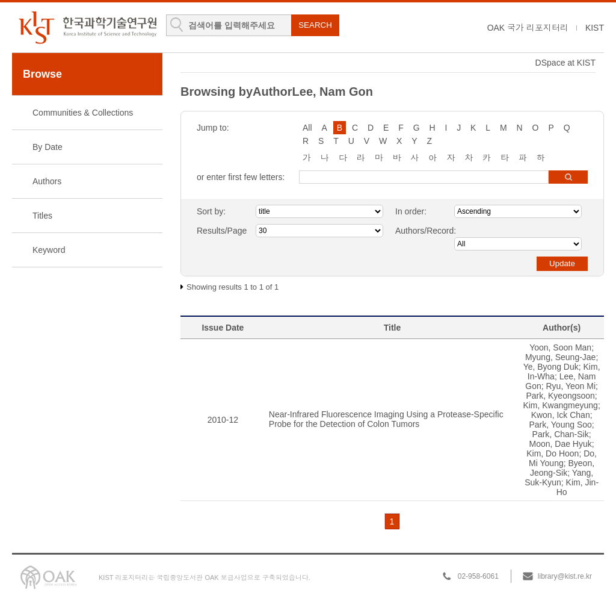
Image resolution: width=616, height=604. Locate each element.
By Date (47, 147)
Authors (46, 181)
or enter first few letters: (241, 177)
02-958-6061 (478, 576)
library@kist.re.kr (565, 576)
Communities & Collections (82, 112)
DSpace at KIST (565, 62)
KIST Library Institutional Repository (87, 27)
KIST (594, 28)
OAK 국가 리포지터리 (527, 28)
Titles (42, 215)
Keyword (48, 250)
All (307, 127)
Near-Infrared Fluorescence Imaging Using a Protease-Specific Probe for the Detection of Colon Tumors (386, 419)
